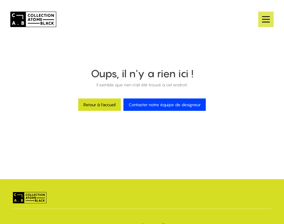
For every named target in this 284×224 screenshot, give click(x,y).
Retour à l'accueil (99, 104)
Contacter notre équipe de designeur (165, 104)
